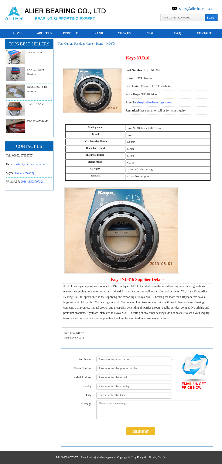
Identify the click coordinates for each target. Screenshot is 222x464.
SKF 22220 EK (35, 52)
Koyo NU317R (77, 332)
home (18, 33)
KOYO (110, 43)
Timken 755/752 (35, 104)
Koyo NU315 (77, 337)
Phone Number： (83, 368)
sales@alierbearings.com (198, 9)
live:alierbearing (25, 173)
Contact (204, 33)
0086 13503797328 (32, 181)
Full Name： (86, 359)
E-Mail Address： (83, 377)
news (151, 33)
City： (90, 395)
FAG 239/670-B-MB (37, 121)
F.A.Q (177, 33)
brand (97, 33)
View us (124, 33)
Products (71, 33)
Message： (87, 404)
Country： (88, 386)
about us (44, 33)
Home (89, 43)
